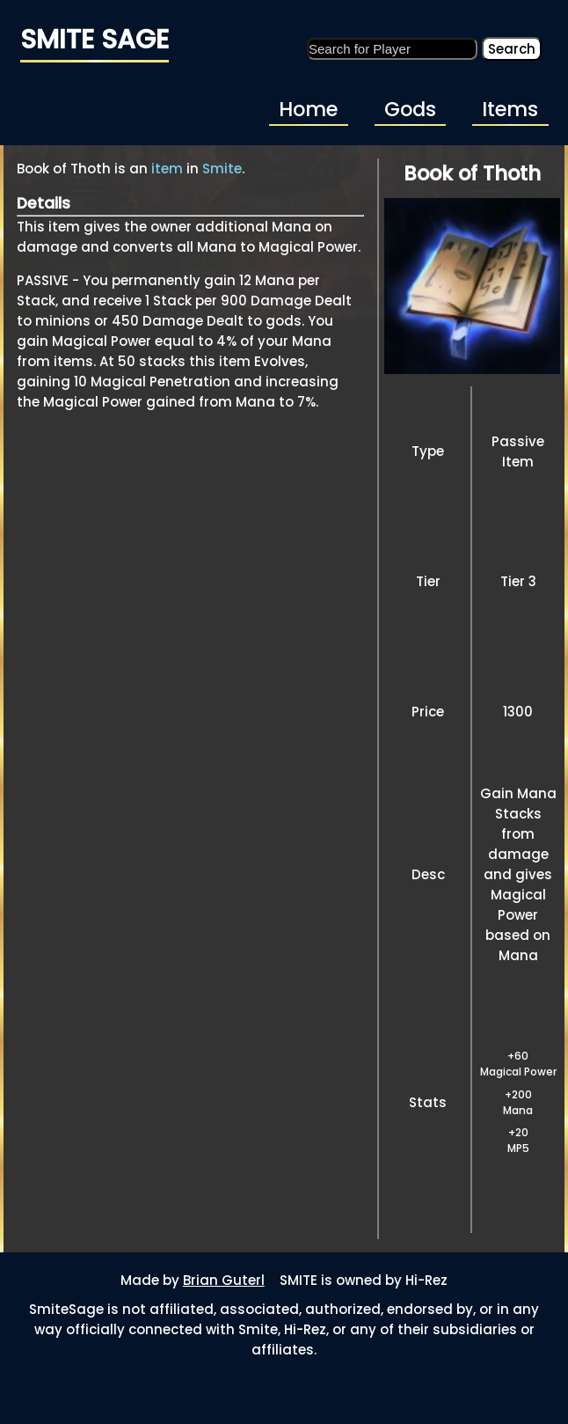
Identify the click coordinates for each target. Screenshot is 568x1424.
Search (511, 49)
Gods (410, 109)
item (167, 168)
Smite (222, 168)
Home (308, 109)
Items (510, 109)
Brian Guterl (224, 1280)
